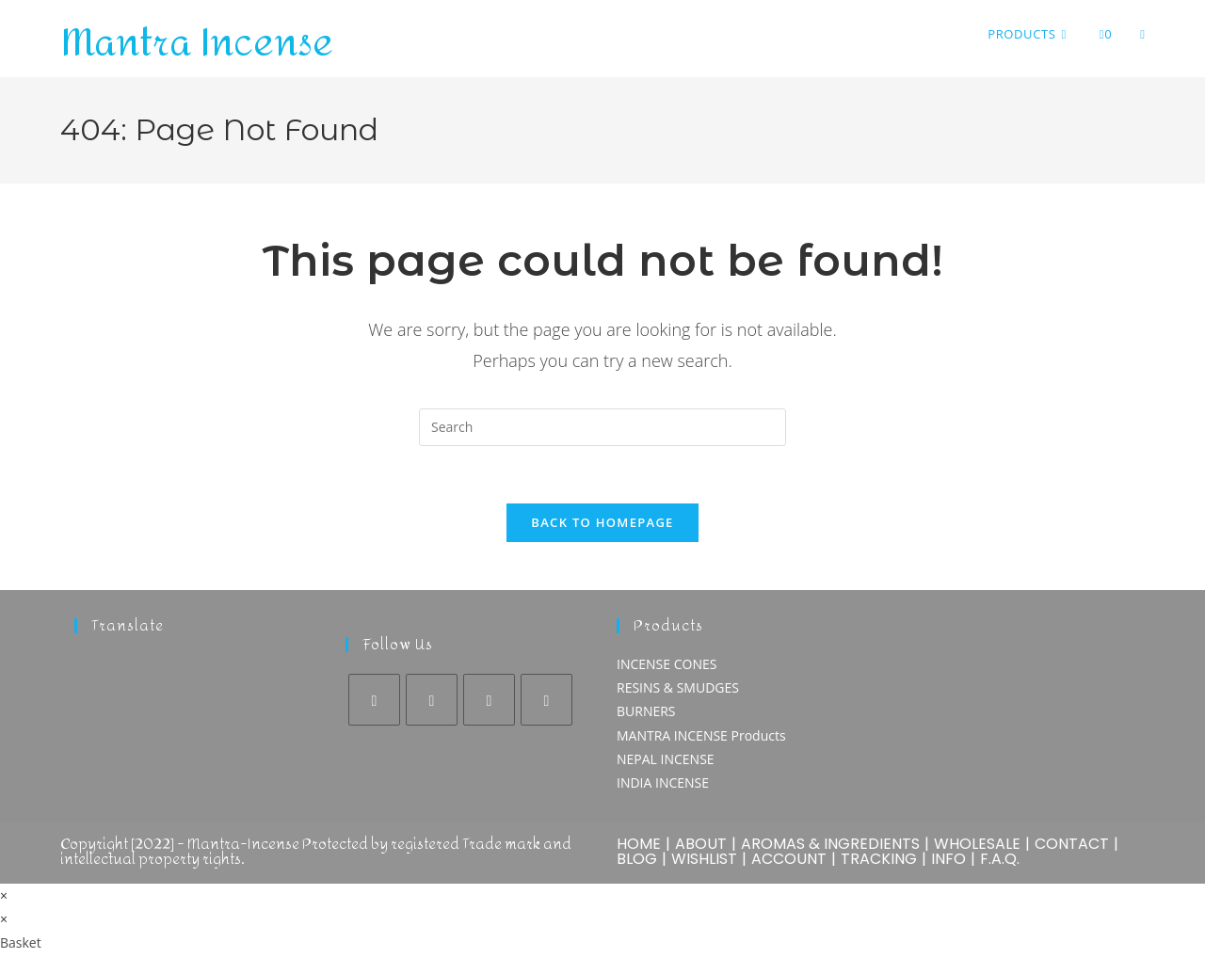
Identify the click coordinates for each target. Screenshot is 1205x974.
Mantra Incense (196, 43)
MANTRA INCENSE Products (701, 735)
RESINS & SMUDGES (678, 687)
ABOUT (701, 843)
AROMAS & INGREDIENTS (830, 843)
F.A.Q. (1000, 859)
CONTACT (1072, 843)
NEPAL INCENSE (666, 759)
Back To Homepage (602, 522)
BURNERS (646, 711)
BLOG (637, 859)
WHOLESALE (977, 843)
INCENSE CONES (666, 664)
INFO (948, 859)
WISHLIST (704, 859)
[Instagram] (432, 700)
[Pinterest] (489, 700)
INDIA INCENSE (663, 782)
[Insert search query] (602, 427)
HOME (639, 843)
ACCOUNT (789, 859)
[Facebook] (374, 700)
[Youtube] (546, 700)
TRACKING (879, 859)
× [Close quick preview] (4, 895)
